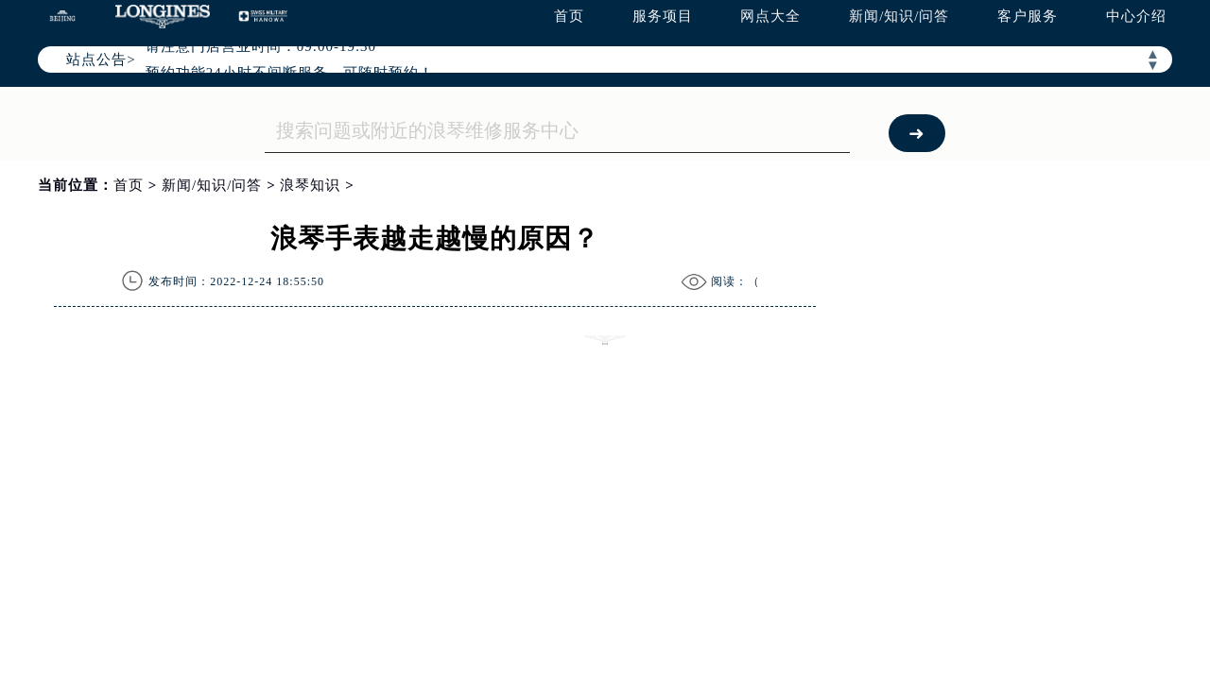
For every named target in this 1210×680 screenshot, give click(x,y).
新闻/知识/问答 (899, 16)
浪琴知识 (310, 185)
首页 (569, 16)
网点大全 (770, 16)
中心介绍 (1136, 16)
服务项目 (662, 16)
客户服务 (1027, 16)
